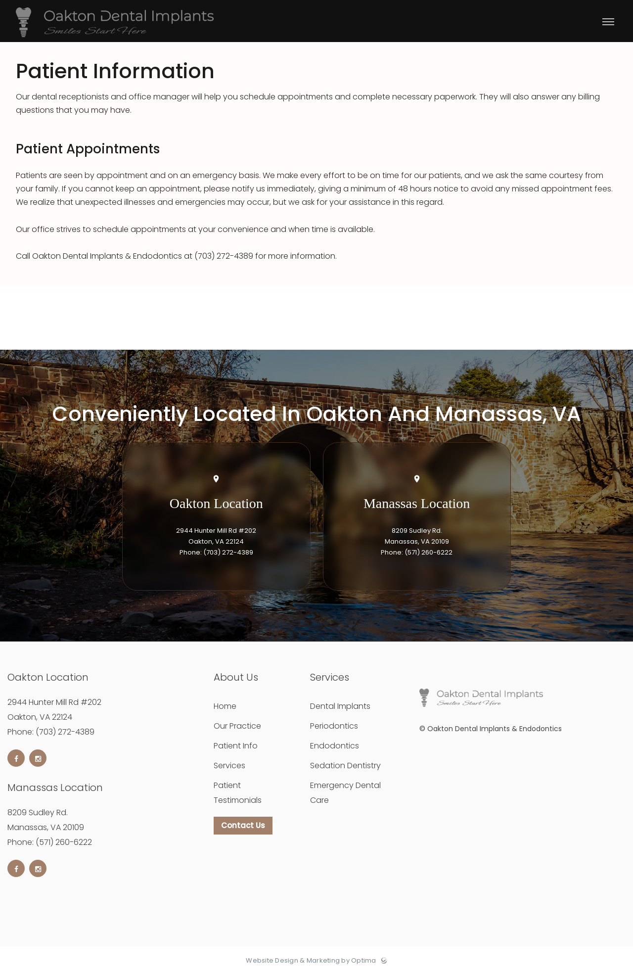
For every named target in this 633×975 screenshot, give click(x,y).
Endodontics (334, 745)
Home (225, 706)
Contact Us (243, 825)
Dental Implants (340, 706)
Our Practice (237, 726)
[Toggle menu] (608, 22)
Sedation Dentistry (345, 765)
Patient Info (236, 745)
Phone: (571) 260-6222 (416, 552)
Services (229, 765)
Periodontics (334, 726)
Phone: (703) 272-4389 (216, 552)
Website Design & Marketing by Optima (311, 960)
